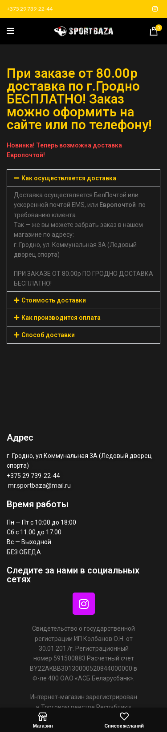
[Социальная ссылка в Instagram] (155, 9)
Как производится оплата (61, 317)
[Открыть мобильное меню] (10, 31)
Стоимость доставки (53, 300)
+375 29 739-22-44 (30, 8)
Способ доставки (48, 334)
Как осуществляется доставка (68, 178)
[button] (83, 178)
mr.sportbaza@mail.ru (40, 485)
